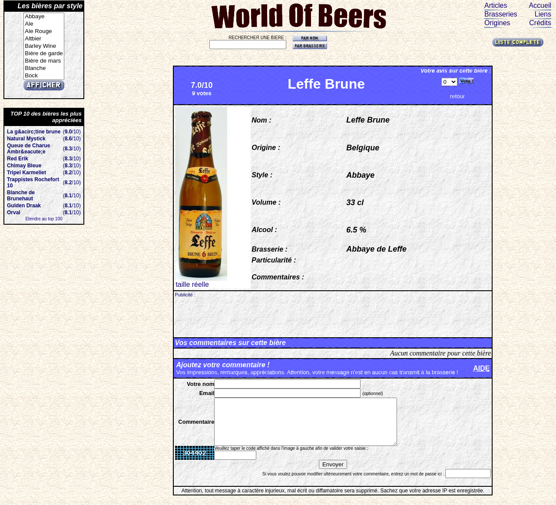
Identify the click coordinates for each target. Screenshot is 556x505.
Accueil (540, 5)
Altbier (43, 39)
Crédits (540, 23)
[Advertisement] (333, 316)
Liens (543, 14)
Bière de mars (43, 61)
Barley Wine (43, 46)
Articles (495, 5)
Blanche (43, 68)
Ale (43, 24)
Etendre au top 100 (43, 218)
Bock (43, 76)
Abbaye (43, 16)
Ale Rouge (43, 31)
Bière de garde (43, 53)
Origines (497, 23)
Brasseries (500, 14)
